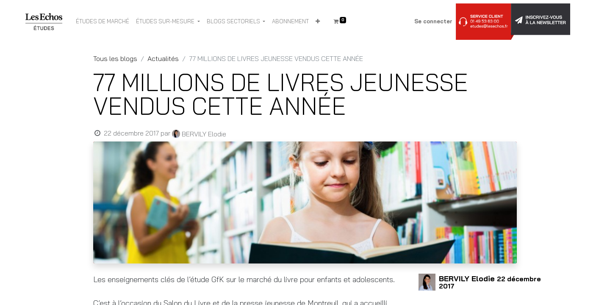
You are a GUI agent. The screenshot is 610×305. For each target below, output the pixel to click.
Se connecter (433, 21)
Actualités (163, 58)
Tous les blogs (115, 58)
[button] (317, 21)
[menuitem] (102, 21)
